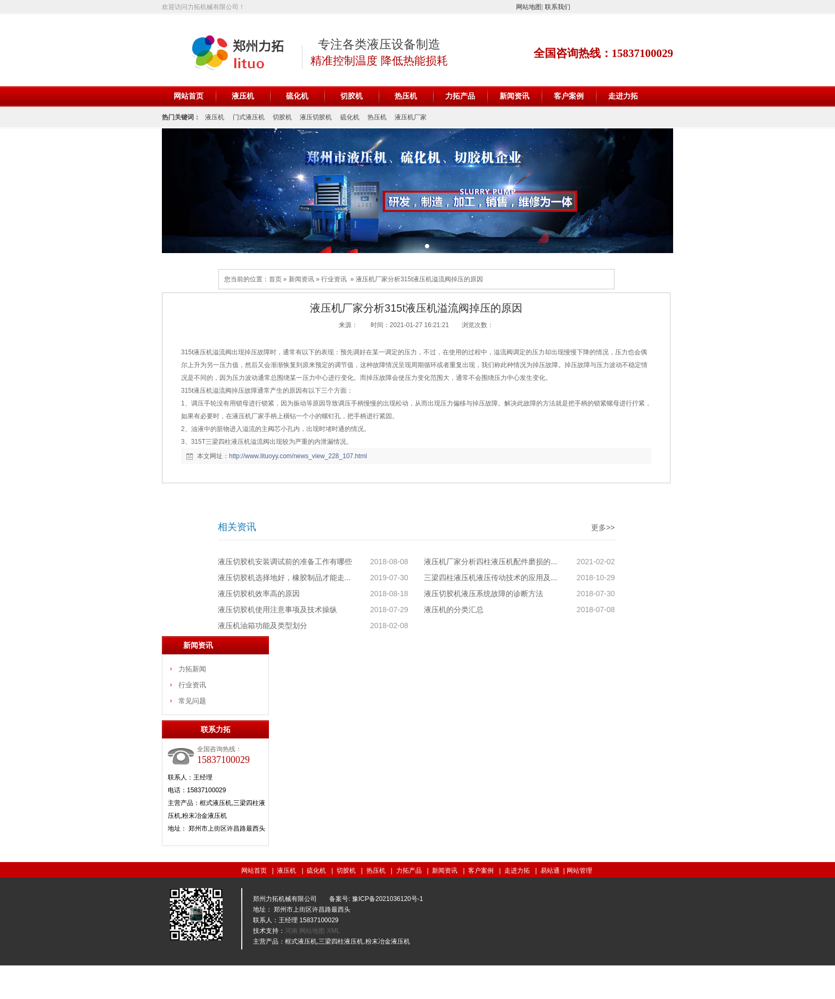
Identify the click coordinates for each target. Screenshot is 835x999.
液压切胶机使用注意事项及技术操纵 (277, 609)
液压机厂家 (411, 117)
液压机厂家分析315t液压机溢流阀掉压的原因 (419, 279)
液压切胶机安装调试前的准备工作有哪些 (285, 561)
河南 (292, 931)
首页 (275, 279)
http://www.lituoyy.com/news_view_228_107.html (298, 456)
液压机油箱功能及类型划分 (262, 625)
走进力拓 (623, 96)
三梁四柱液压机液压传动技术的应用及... (490, 577)
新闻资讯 (514, 96)
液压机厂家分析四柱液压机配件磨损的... (490, 561)
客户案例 (569, 96)
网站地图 (529, 7)
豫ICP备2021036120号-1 (387, 899)
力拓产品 (460, 96)
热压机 (406, 96)
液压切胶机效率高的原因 (259, 593)
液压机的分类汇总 (454, 609)
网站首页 (188, 96)
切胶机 (351, 96)
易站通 (554, 870)
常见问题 (192, 701)
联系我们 (557, 7)
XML (333, 931)
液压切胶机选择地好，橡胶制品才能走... (284, 577)
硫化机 (297, 96)
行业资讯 (334, 279)
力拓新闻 (192, 669)
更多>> (603, 527)
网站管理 (579, 870)
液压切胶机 (316, 117)
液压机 (243, 96)
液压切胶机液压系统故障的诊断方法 (483, 593)
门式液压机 (249, 117)
